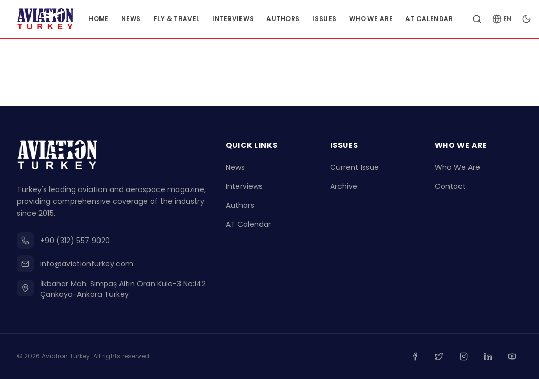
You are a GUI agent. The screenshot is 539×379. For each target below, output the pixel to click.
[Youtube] (512, 356)
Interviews (245, 18)
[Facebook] (420, 356)
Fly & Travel (189, 18)
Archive (343, 187)
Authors (295, 18)
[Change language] (514, 19)
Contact (450, 187)
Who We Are (383, 18)
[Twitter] (443, 356)
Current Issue (354, 168)
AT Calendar (441, 18)
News (143, 18)
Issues (337, 18)
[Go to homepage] (51, 19)
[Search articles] (489, 19)
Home (111, 18)
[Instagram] (466, 356)
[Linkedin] (489, 356)
